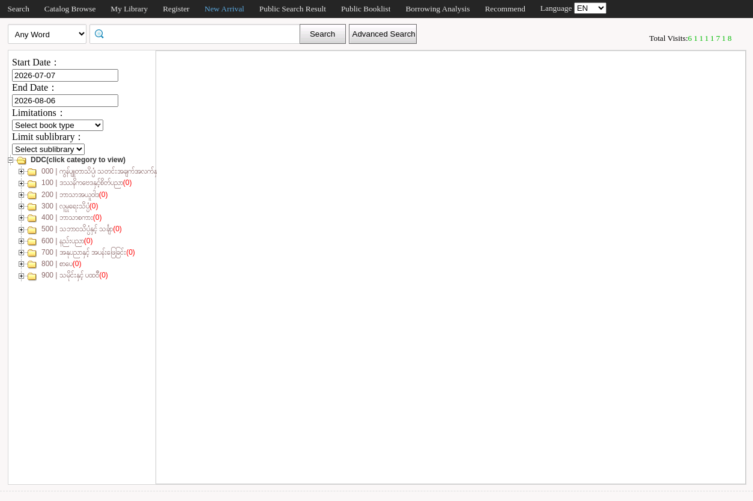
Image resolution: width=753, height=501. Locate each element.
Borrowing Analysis (437, 8)
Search (18, 8)
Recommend (505, 8)
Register (176, 8)
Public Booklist (366, 8)
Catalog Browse (70, 8)
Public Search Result (292, 8)
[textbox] (198, 33)
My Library (129, 8)
